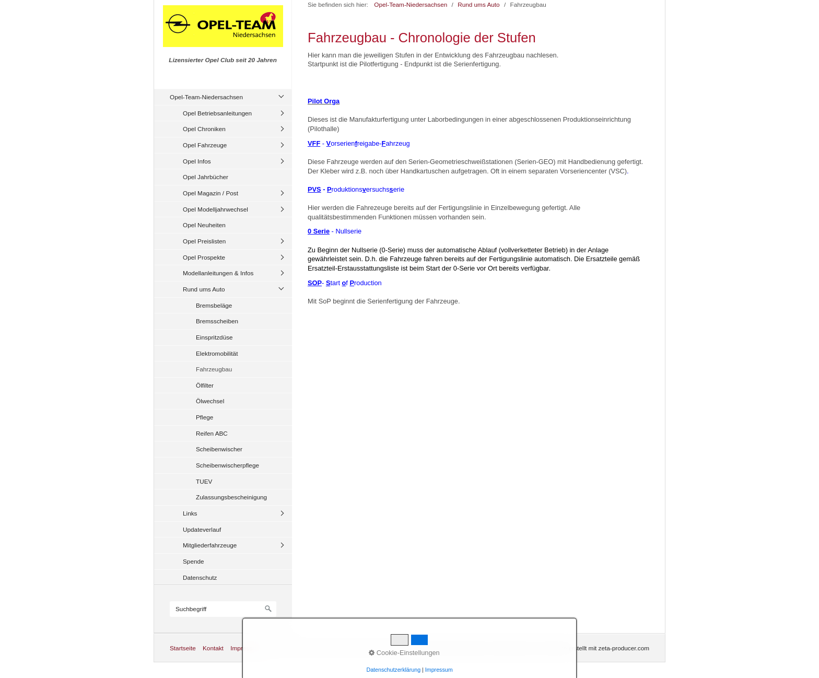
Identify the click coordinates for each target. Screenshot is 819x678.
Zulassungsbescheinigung (231, 497)
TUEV (204, 481)
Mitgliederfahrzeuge (210, 545)
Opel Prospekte (204, 257)
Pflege (204, 417)
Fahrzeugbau (214, 369)
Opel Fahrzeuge (205, 145)
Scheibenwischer (219, 449)
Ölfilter (205, 385)
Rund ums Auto (204, 289)
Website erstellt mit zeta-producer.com (597, 648)
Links (190, 513)
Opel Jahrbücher (205, 176)
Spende (193, 561)
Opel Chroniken (204, 128)
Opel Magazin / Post (210, 193)
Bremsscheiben (217, 321)
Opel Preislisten (204, 241)
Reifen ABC (212, 433)
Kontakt (213, 648)
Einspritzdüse (214, 337)
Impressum (245, 648)
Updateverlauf (202, 529)
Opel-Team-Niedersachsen (206, 96)
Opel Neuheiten (204, 224)
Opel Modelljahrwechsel (215, 209)
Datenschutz (200, 577)
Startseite (183, 648)
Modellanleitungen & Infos (218, 273)
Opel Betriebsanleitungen (217, 113)
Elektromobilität (217, 353)
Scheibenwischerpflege (227, 465)
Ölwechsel (210, 401)
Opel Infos (197, 161)
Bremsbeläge (214, 305)
